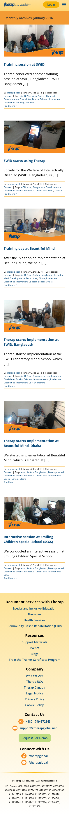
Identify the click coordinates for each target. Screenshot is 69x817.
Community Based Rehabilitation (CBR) (35, 626)
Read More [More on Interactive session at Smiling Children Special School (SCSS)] (9, 578)
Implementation (41, 379)
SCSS (6, 574)
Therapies (34, 614)
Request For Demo (35, 738)
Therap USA (34, 682)
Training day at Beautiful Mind (29, 248)
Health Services (34, 620)
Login (51, 5)
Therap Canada (34, 687)
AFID (23, 187)
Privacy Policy (34, 699)
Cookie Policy (34, 705)
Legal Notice (34, 693)
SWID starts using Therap (24, 160)
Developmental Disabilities (17, 99)
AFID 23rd (26, 96)
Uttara (49, 281)
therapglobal (13, 92)
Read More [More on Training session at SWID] (9, 105)
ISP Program (22, 102)
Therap (58, 190)
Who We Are (34, 676)
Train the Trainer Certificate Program (34, 660)
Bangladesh (52, 96)
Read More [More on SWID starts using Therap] (9, 193)
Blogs (34, 654)
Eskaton (44, 99)
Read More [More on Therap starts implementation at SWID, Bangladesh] (9, 385)
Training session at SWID (24, 64)
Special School (37, 281)
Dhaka (35, 99)
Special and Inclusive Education (34, 608)
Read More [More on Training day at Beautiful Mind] (9, 284)
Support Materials (34, 642)
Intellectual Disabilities (35, 190)
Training (41, 382)
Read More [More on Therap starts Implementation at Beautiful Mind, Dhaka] (9, 482)
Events (34, 648)
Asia (34, 96)
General (8, 96)
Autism (41, 96)
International (22, 281)
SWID (32, 102)
